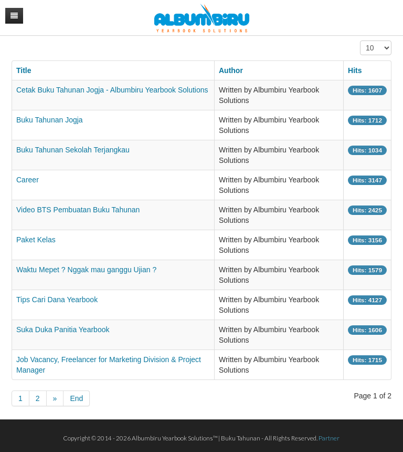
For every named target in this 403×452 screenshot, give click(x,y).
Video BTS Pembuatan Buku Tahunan (78, 210)
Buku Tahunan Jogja (49, 120)
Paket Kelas (36, 239)
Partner (329, 438)
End (76, 398)
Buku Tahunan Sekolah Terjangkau (73, 150)
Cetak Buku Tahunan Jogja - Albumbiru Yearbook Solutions (112, 90)
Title (23, 70)
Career (27, 180)
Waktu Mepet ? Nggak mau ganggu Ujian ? (86, 269)
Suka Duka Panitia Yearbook (62, 329)
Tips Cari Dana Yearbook (57, 299)
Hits (355, 70)
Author (231, 70)
